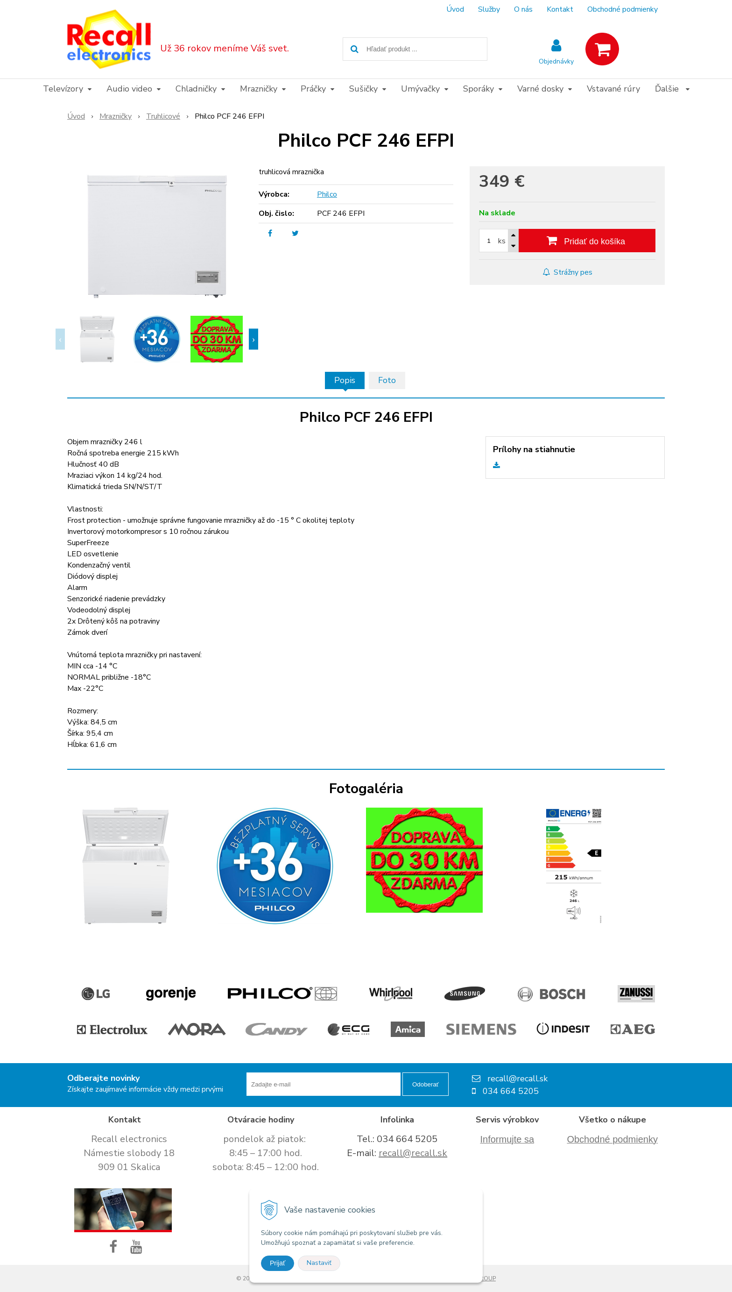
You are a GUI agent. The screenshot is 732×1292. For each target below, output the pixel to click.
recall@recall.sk (413, 1153)
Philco (327, 194)
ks (502, 241)
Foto (387, 380)
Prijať (277, 1263)
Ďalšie (672, 88)
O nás (523, 9)
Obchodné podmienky (622, 9)
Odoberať (425, 1084)
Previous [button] (60, 339)
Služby (489, 9)
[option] (97, 339)
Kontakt (560, 9)
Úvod (455, 9)
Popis (344, 380)
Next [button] (253, 339)
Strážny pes (567, 272)
